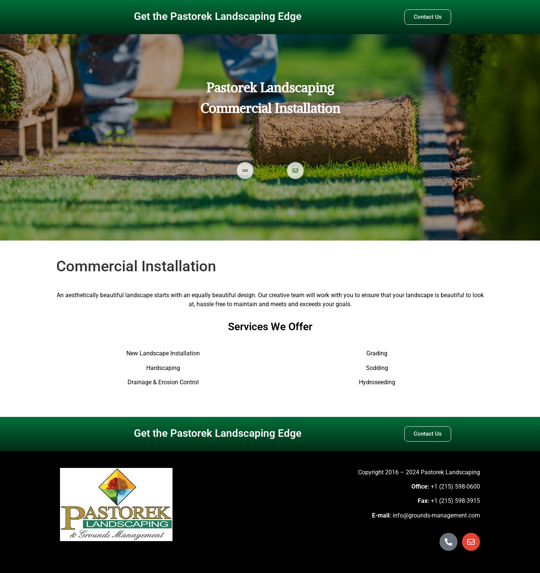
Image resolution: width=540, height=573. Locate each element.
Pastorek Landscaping (270, 88)
